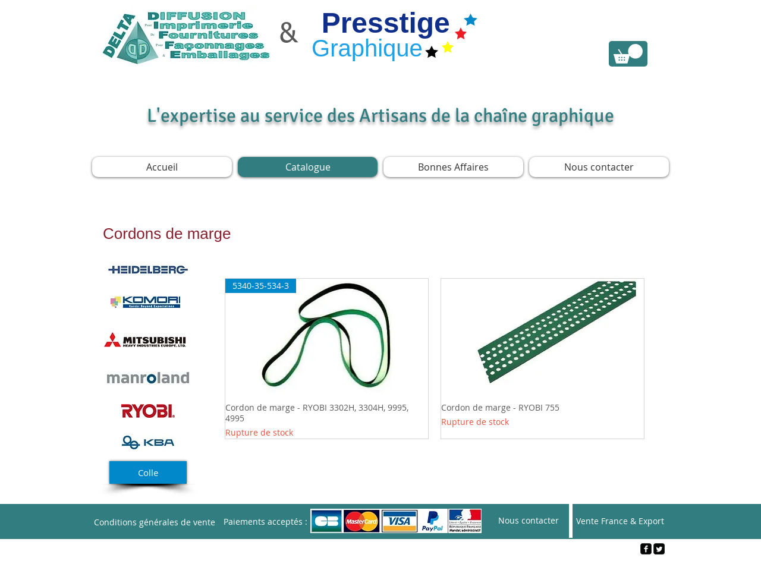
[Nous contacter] (528, 521)
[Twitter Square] (659, 548)
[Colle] (148, 472)
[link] (628, 54)
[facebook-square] (646, 548)
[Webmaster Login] (381, 569)
